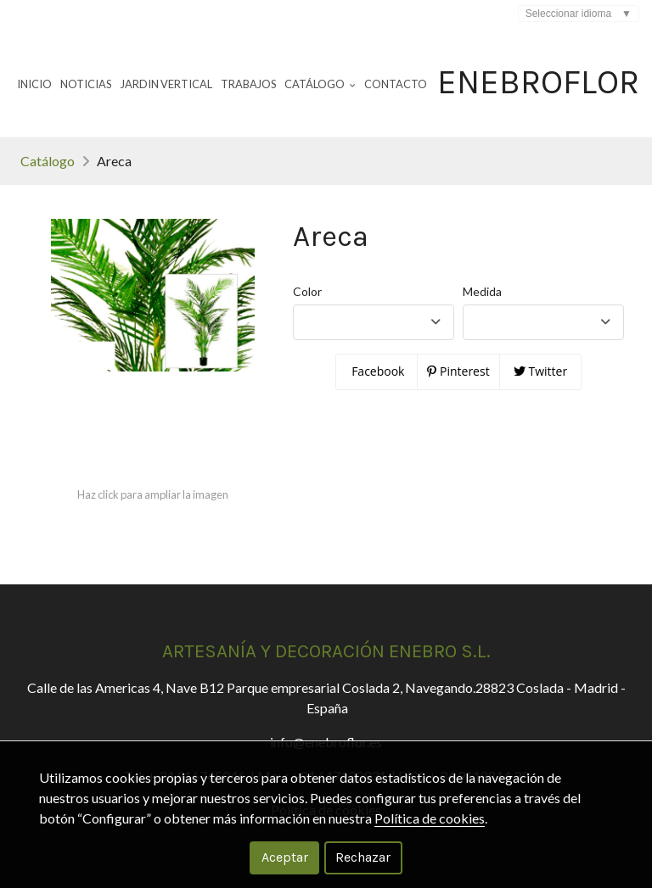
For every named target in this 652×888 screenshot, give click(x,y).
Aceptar (284, 857)
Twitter (540, 371)
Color (307, 291)
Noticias (85, 84)
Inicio (34, 84)
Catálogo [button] (320, 84)
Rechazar (363, 857)
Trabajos (248, 84)
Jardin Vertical (166, 84)
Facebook (377, 371)
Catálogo (47, 161)
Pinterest (458, 371)
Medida (482, 291)
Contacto (395, 84)
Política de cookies (429, 818)
